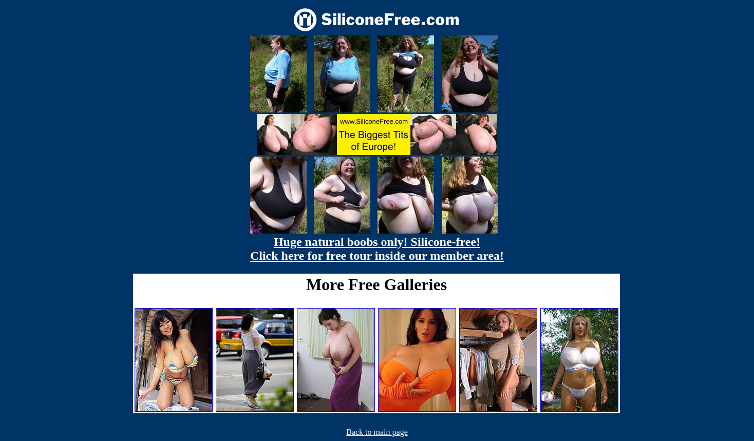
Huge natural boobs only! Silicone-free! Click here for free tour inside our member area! (377, 248)
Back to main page (377, 432)
